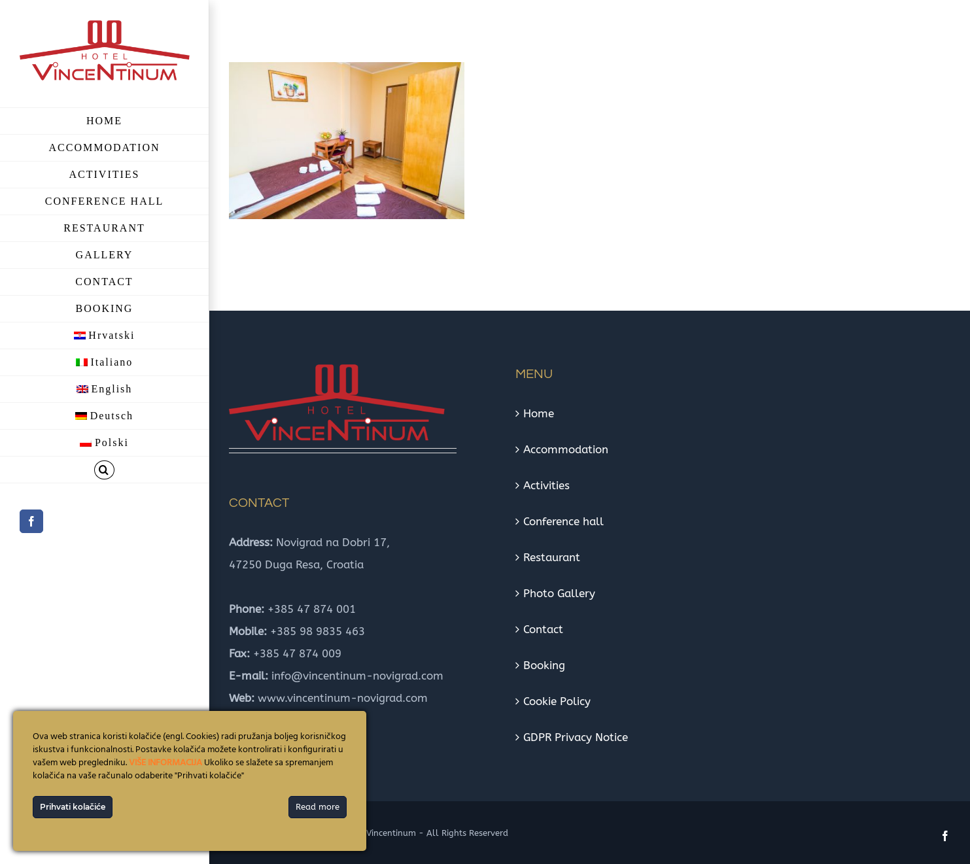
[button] (104, 470)
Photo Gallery (559, 593)
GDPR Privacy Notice (575, 737)
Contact (543, 629)
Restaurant (551, 557)
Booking (544, 665)
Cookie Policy (557, 701)
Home (538, 413)
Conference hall (563, 521)
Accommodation (565, 449)
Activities (546, 485)
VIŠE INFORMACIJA (165, 762)
